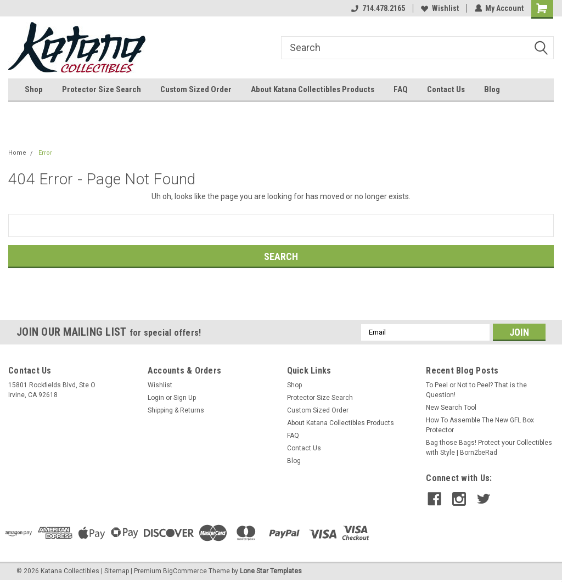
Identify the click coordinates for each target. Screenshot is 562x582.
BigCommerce (185, 571)
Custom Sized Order (196, 89)
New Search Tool (451, 407)
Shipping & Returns (176, 410)
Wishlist (439, 8)
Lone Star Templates (271, 571)
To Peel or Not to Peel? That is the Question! (476, 390)
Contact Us (446, 89)
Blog (492, 89)
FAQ (401, 89)
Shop (34, 89)
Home (17, 152)
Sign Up (184, 398)
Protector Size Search (101, 89)
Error (45, 152)
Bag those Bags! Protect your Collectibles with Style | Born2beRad (489, 447)
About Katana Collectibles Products (312, 89)
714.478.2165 (377, 8)
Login (156, 398)
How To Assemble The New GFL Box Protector (480, 425)
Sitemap (116, 571)
